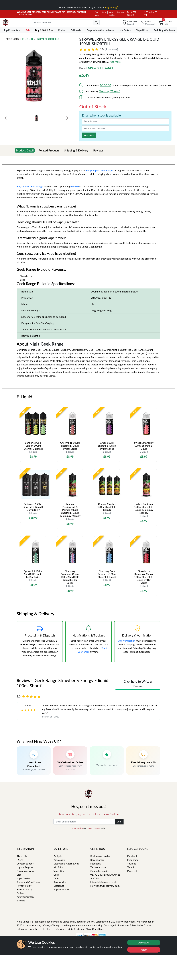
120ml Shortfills (48, 38)
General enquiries (99, 870)
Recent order (97, 859)
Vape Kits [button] (142, 30)
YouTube (131, 863)
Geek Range (106, 170)
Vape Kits (58, 870)
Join (119, 821)
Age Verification (126, 640)
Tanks (56, 878)
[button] (125, 49)
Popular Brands (61, 889)
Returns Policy (24, 889)
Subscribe (89, 135)
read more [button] (115, 61)
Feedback (95, 863)
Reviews (98, 150)
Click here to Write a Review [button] (138, 684)
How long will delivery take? (105, 885)
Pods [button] (62, 30)
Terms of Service (93, 828)
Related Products (49, 150)
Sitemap (21, 900)
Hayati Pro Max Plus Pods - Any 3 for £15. (88, 7)
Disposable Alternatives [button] (101, 30)
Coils (56, 874)
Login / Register (25, 867)
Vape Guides (23, 878)
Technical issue (98, 867)
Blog (104, 12)
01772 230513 (131, 13)
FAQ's (20, 859)
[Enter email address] (84, 821)
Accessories (59, 881)
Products (12, 38)
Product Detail (25, 150)
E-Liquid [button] (77, 30)
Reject (143, 949)
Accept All (143, 942)
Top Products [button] (12, 30)
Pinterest (132, 870)
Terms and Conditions (28, 881)
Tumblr (131, 867)
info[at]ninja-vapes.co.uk (103, 881)
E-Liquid (27, 38)
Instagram (132, 859)
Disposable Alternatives (66, 863)
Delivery (120, 12)
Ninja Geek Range (101, 68)
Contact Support (25, 863)
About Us (22, 856)
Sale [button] (28, 30)
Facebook (132, 856)
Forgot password (26, 870)
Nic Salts (58, 867)
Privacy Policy (77, 828)
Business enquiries (100, 856)
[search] (96, 22)
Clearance (58, 885)
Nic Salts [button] (126, 30)
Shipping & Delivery (76, 150)
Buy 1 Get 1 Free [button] (44, 30)
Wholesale (59, 859)
